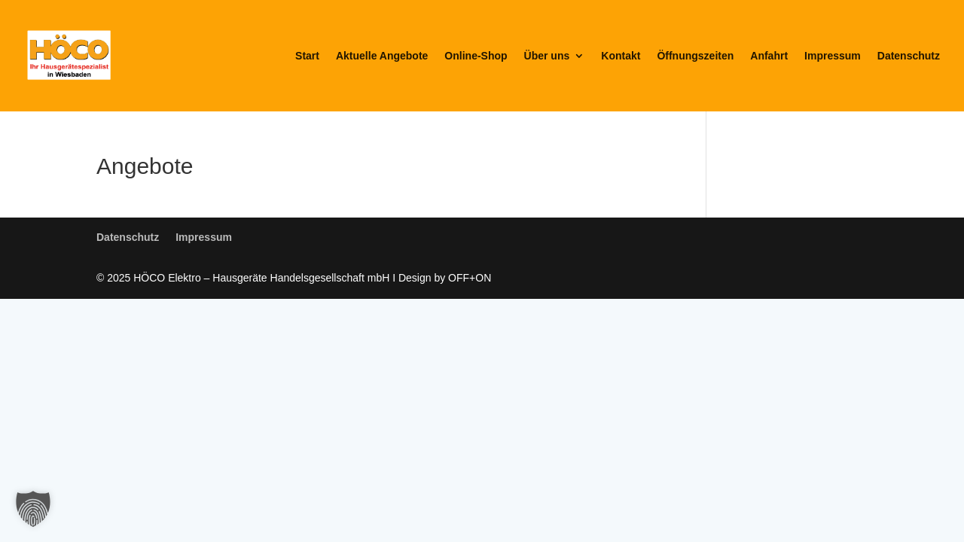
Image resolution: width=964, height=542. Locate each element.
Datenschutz (908, 56)
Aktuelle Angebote (382, 56)
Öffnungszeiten (695, 56)
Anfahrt (769, 56)
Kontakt (620, 56)
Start (307, 56)
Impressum (832, 56)
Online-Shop (475, 56)
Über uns (547, 56)
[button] (33, 509)
